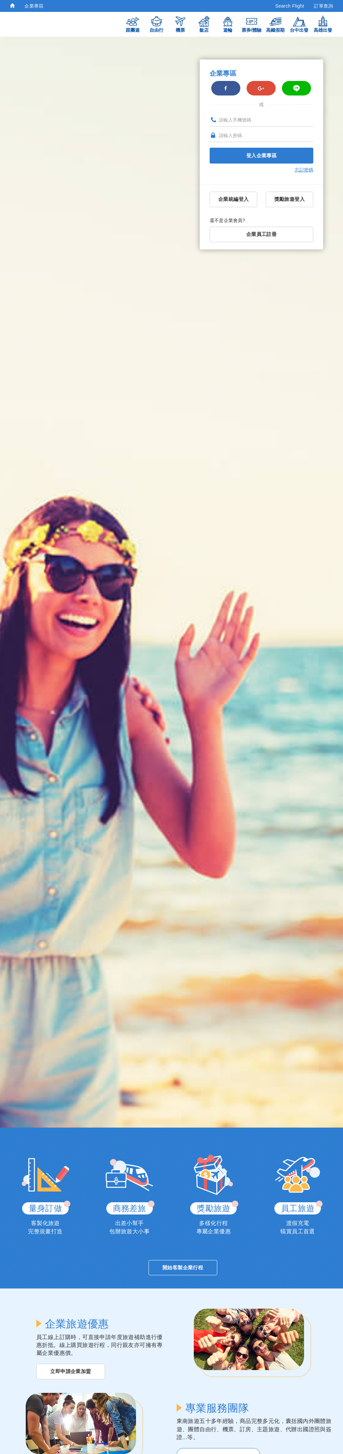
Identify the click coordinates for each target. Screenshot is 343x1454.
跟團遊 (133, 24)
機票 (180, 24)
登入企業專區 (261, 157)
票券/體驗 (251, 24)
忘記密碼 (304, 171)
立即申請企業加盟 (70, 1367)
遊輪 (227, 24)
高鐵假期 (275, 24)
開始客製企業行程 (182, 1263)
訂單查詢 (323, 6)
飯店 (204, 24)
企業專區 (34, 6)
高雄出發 (323, 24)
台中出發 (299, 24)
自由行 (156, 24)
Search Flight (289, 6)
